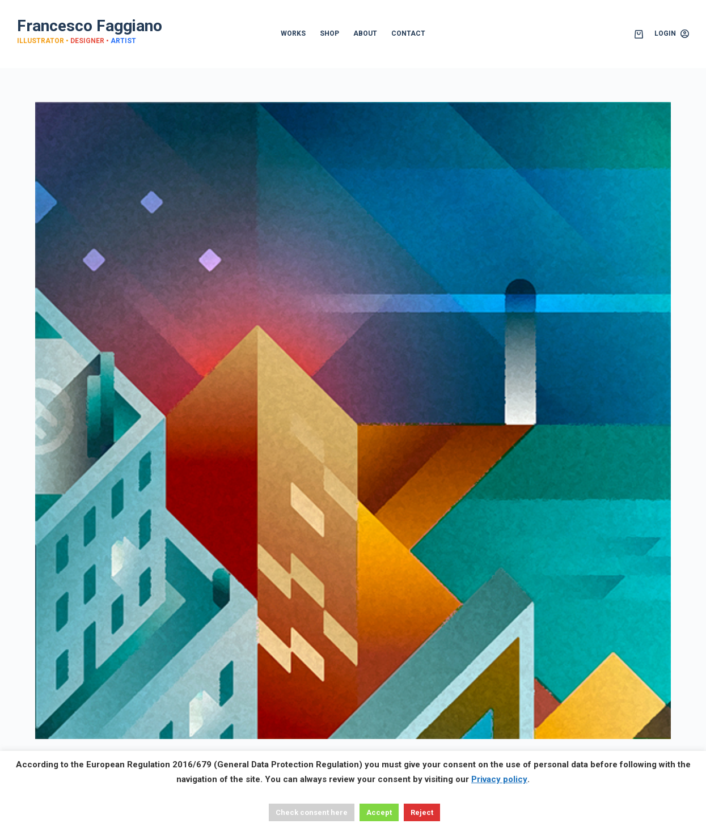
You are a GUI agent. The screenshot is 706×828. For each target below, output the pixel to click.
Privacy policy (499, 779)
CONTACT (408, 33)
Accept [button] (379, 812)
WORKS (293, 33)
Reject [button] (422, 812)
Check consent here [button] (312, 812)
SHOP (329, 33)
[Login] (671, 34)
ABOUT (365, 33)
